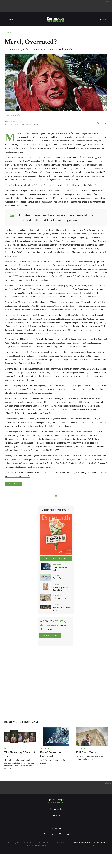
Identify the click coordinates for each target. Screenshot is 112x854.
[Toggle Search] (101, 19)
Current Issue (56, 828)
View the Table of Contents (57, 558)
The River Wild (20, 476)
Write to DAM (13, 484)
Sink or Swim (58, 578)
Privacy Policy (21, 843)
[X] (90, 123)
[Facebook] (82, 123)
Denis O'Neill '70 (14, 122)
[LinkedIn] (105, 123)
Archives (56, 822)
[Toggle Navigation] (10, 19)
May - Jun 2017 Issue (30, 125)
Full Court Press (59, 598)
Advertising (12, 843)
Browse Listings (50, 635)
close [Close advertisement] (108, 1)
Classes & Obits (56, 815)
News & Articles (56, 809)
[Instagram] (97, 123)
